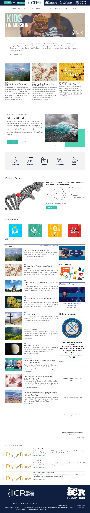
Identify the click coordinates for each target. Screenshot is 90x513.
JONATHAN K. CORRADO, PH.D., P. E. (33, 387)
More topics (25, 142)
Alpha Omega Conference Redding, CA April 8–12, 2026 (72, 305)
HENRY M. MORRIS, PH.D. (30, 322)
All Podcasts (10, 239)
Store (75, 8)
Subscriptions (65, 507)
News (26, 8)
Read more (51, 207)
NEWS (6, 82)
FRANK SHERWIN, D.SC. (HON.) (31, 259)
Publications (37, 8)
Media (49, 8)
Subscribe (21, 3)
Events (58, 8)
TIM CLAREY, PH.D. (29, 403)
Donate (7, 2)
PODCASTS (55, 245)
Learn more (12, 142)
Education (35, 503)
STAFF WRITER (28, 338)
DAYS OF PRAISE (63, 82)
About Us (16, 8)
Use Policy (60, 505)
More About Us (16, 54)
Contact (71, 507)
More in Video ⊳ (81, 437)
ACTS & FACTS (47, 245)
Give (67, 8)
